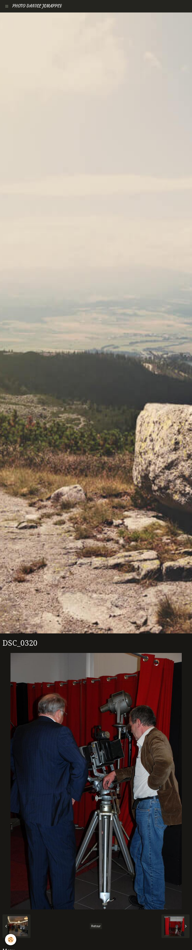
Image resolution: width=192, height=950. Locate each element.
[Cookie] (10, 939)
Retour (95, 926)
